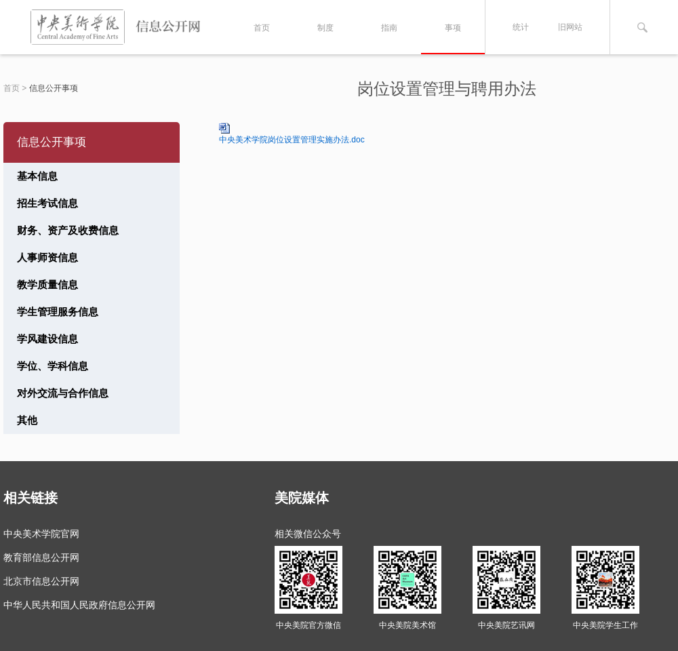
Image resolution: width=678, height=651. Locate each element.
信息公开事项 (53, 88)
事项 (453, 28)
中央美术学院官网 (41, 533)
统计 (521, 27)
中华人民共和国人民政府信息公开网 (79, 604)
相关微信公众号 (308, 533)
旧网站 (570, 27)
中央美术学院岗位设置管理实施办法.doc (292, 139)
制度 (325, 28)
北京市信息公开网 (41, 581)
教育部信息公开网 (41, 557)
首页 (262, 28)
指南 (389, 28)
